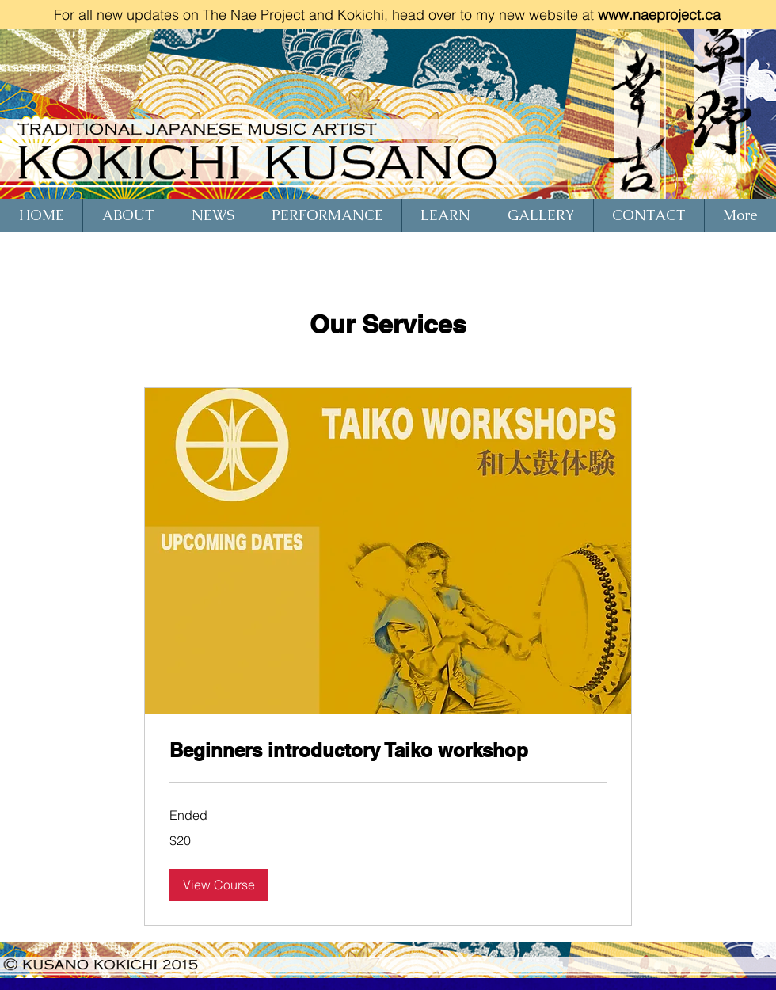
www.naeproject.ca (659, 15)
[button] (218, 885)
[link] (388, 750)
